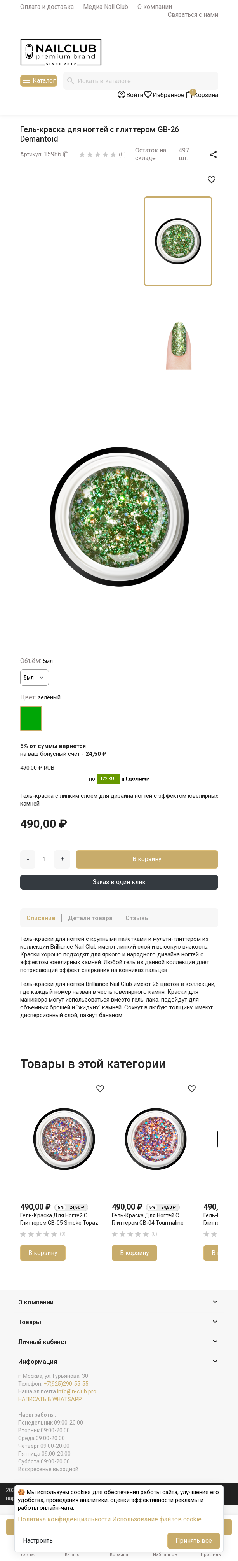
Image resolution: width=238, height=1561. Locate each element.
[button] (119, 1303)
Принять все (193, 1540)
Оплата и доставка (47, 6)
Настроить (38, 1540)
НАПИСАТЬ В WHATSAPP (50, 1399)
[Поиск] (140, 81)
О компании (154, 6)
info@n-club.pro (76, 1391)
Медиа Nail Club (105, 6)
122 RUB (108, 778)
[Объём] (34, 677)
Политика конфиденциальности (64, 1519)
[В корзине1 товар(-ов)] (201, 94)
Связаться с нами (193, 14)
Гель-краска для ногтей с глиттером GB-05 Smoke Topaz (59, 1219)
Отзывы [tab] (137, 918)
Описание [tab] (40, 918)
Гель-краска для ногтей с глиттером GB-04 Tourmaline (148, 1219)
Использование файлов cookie (157, 1519)
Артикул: (31, 154)
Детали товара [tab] (90, 918)
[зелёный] (31, 718)
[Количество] (44, 858)
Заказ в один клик (119, 882)
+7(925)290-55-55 (66, 1384)
